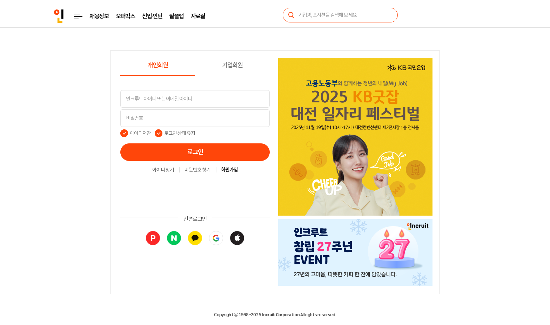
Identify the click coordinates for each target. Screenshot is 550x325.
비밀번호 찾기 (197, 170)
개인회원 (157, 65)
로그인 (195, 152)
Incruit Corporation (280, 315)
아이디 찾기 (163, 170)
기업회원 (232, 65)
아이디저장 (140, 133)
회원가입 (229, 170)
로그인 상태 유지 (179, 133)
